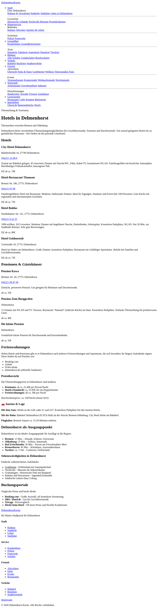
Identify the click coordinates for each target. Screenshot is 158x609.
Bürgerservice (14, 24)
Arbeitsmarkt (13, 85)
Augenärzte (34, 52)
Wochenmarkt (62, 80)
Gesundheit (13, 41)
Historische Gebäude (17, 21)
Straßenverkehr (34, 63)
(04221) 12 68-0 (9, 158)
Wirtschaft (12, 83)
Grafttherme (39, 71)
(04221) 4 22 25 (9, 219)
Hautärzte (45, 52)
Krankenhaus (13, 44)
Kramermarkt (30, 80)
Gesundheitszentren (30, 44)
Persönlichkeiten (57, 21)
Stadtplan (45, 13)
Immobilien (13, 102)
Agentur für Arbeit (35, 30)
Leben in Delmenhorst (61, 13)
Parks (10, 571)
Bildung (11, 55)
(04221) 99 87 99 (9, 282)
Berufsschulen (42, 58)
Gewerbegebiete (29, 85)
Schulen (11, 556)
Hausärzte (12, 52)
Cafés (22, 99)
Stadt (9, 7)
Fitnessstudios (62, 71)
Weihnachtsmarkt (46, 80)
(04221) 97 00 (8, 188)
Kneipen (30, 99)
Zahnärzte (23, 52)
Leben (10, 533)
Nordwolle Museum (38, 21)
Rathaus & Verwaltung (18, 13)
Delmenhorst (10, 2)
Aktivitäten (13, 568)
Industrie (42, 85)
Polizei (10, 38)
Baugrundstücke (26, 105)
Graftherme (10, 467)
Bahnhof (11, 63)
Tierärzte (54, 52)
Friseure (33, 94)
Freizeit (11, 66)
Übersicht (12, 71)
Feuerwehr (20, 38)
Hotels (37, 105)
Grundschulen (28, 58)
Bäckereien (40, 99)
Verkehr (11, 60)
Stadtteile (35, 13)
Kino (71, 71)
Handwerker (13, 94)
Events (10, 574)
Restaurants (13, 99)
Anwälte (24, 94)
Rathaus (11, 30)
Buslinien (21, 63)
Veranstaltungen (15, 80)
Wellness (49, 71)
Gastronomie (13, 96)
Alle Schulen (13, 58)
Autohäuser (43, 94)
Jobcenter (20, 30)
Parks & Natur (25, 71)
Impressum (6, 599)
